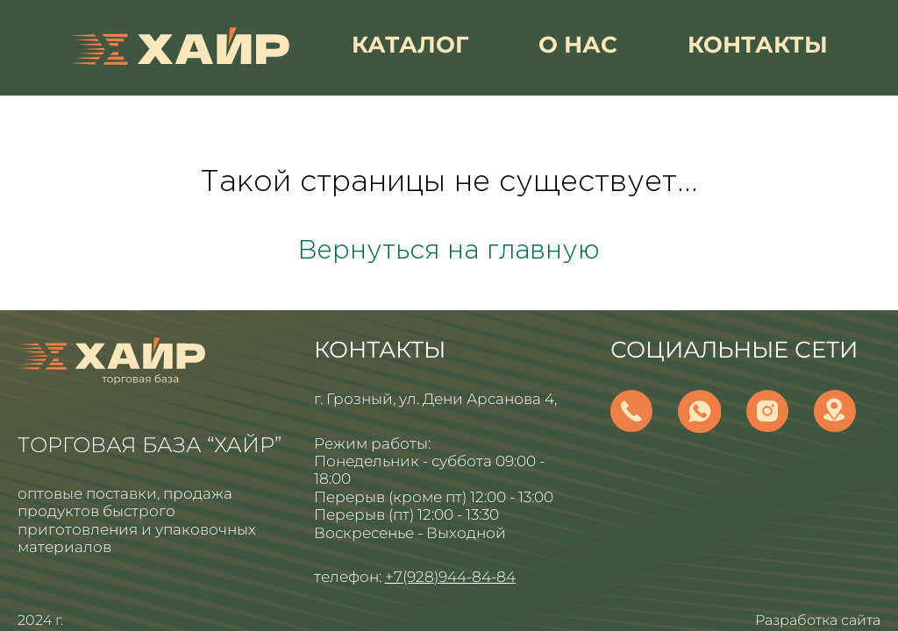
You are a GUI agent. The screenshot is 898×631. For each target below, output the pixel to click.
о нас (577, 45)
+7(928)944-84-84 (450, 576)
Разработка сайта (817, 620)
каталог (410, 45)
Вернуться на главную (449, 251)
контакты (758, 45)
